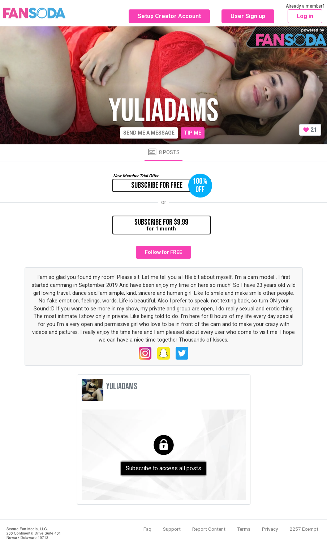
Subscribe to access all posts (163, 468)
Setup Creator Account (169, 16)
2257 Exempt (303, 529)
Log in (305, 16)
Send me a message (149, 133)
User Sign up (248, 16)
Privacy (270, 529)
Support (172, 529)
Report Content (208, 529)
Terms (243, 529)
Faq (147, 529)
